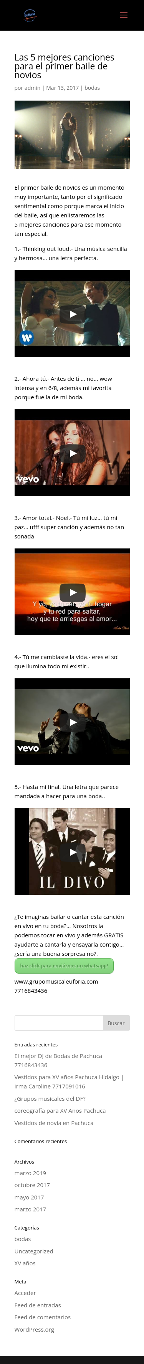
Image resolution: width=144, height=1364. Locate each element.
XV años (25, 1263)
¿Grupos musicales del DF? (50, 1098)
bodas (92, 87)
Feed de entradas (38, 1305)
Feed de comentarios (43, 1317)
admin (32, 87)
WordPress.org (34, 1329)
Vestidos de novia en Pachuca (54, 1123)
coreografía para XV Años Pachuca (60, 1110)
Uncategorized (34, 1251)
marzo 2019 (30, 1173)
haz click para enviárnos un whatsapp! (64, 965)
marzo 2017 (30, 1209)
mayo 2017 (29, 1197)
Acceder (25, 1293)
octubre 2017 (32, 1185)
